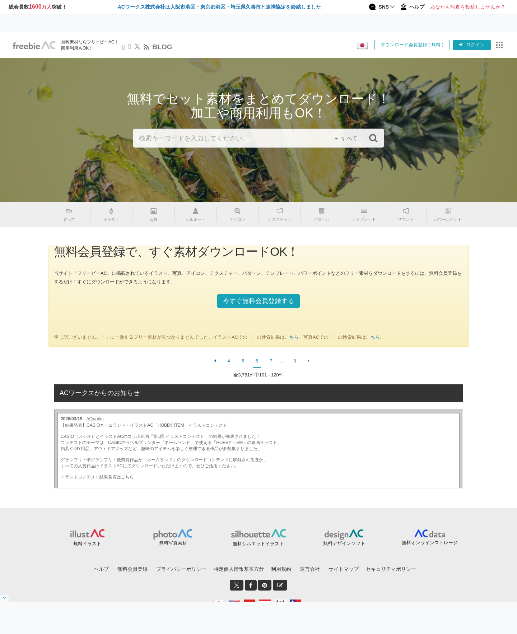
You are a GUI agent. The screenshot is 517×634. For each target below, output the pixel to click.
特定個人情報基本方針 (239, 569)
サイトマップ (344, 569)
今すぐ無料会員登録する (258, 301)
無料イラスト (87, 543)
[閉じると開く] (4, 598)
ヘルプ (101, 569)
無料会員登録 (132, 569)
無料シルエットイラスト (258, 543)
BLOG (162, 47)
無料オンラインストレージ (430, 542)
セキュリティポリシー (391, 569)
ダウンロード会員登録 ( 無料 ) (412, 44)
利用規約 (281, 569)
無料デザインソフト (344, 543)
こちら (292, 337)
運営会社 (310, 569)
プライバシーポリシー (181, 569)
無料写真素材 (173, 543)
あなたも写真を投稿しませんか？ (468, 7)
